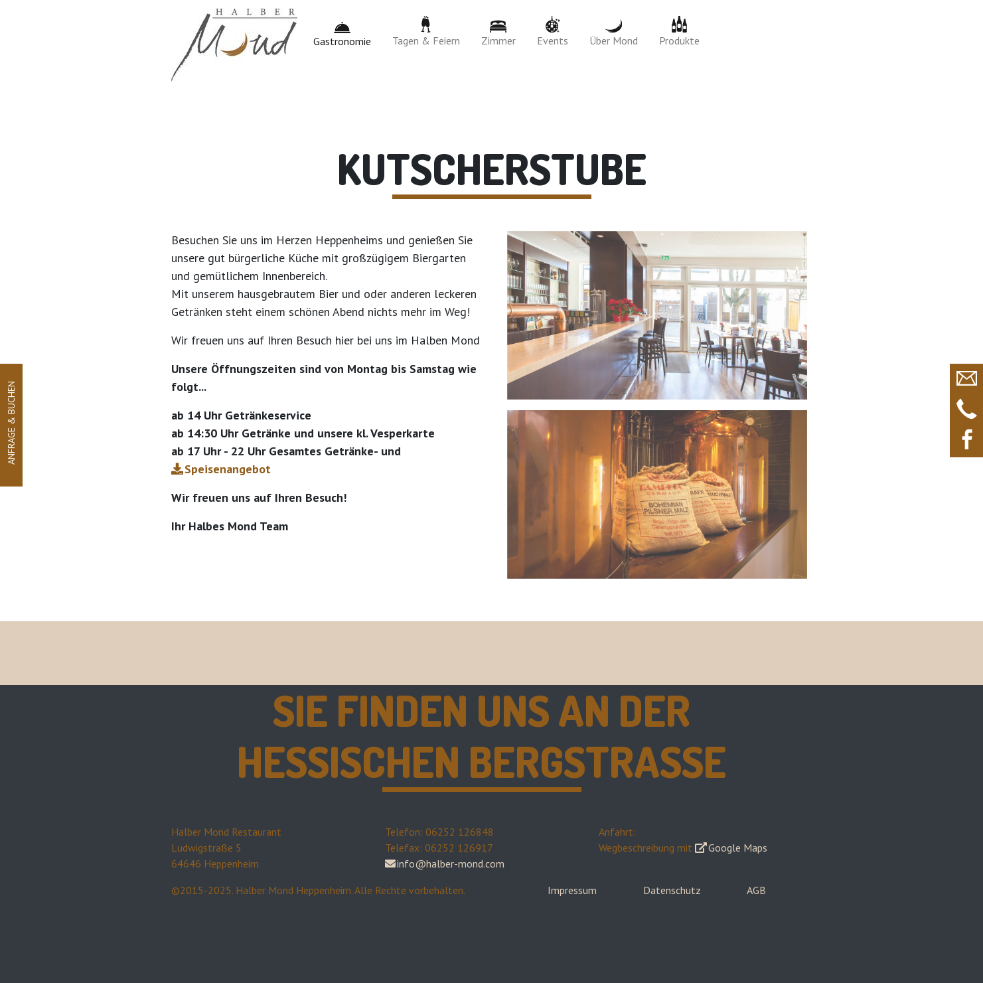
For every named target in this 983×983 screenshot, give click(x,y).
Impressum (572, 890)
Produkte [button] (679, 31)
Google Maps (737, 847)
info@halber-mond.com (450, 863)
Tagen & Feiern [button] (426, 31)
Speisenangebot (228, 469)
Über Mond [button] (613, 31)
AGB (756, 890)
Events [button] (552, 31)
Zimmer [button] (498, 31)
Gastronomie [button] (342, 32)
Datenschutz (672, 890)
